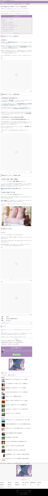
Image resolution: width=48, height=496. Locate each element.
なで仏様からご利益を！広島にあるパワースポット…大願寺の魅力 (16, 392)
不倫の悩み (9, 482)
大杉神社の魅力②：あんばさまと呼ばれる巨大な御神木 (10, 25)
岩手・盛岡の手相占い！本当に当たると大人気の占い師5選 (15, 449)
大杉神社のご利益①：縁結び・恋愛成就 (7, 29)
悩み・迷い (24, 484)
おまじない (2, 487)
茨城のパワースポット (12, 375)
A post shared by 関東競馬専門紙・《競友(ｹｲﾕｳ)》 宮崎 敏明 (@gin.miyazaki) (12, 314)
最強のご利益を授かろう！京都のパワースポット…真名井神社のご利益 (12, 342)
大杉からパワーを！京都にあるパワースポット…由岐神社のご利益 (11, 340)
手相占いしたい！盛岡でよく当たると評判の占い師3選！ (15, 445)
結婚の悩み (2, 482)
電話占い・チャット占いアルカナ (22, 490)
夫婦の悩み (39, 482)
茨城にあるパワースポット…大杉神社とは (7, 18)
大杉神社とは (4, 20)
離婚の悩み (2, 484)
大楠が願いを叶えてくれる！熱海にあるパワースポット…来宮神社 (16, 379)
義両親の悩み (17, 484)
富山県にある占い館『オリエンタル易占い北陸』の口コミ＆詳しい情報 (17, 419)
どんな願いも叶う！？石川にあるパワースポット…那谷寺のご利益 (16, 409)
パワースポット (4, 375)
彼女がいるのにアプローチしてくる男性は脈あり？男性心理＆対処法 (17, 458)
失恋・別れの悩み (26, 482)
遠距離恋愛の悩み (33, 482)
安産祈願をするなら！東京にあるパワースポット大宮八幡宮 (15, 387)
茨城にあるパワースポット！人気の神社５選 (12, 413)
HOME (1, 463)
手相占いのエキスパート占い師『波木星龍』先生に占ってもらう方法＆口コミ (18, 429)
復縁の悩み (17, 482)
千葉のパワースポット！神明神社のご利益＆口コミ (14, 396)
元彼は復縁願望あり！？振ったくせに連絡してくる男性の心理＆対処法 (17, 454)
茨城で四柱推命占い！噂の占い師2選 (11, 437)
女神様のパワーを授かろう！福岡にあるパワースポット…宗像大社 (16, 400)
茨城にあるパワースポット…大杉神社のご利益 (8, 27)
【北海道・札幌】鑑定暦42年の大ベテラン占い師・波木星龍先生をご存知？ (18, 424)
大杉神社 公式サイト (5, 322)
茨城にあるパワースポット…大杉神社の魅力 (8, 22)
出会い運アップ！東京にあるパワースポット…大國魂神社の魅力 (16, 404)
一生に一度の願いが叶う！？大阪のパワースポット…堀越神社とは (16, 383)
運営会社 (29, 490)
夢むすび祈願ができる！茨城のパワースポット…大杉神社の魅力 (22, 463)
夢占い (39, 484)
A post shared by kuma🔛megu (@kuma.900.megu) (11, 279)
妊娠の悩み (9, 484)
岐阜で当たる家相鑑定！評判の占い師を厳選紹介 (13, 433)
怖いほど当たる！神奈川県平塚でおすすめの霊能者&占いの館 (15, 441)
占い (31, 484)
